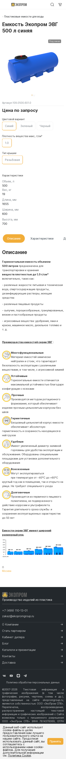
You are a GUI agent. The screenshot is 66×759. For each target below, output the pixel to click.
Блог (5, 643)
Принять (55, 741)
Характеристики (42, 238)
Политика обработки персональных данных (33, 682)
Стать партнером (14, 631)
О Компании (10, 624)
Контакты (8, 656)
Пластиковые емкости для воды (24, 16)
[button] (32, 95)
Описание (14, 238)
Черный (45, 126)
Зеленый (26, 126)
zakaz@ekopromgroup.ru (18, 616)
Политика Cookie (19, 755)
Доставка (8, 662)
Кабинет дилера (13, 637)
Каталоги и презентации (19, 650)
